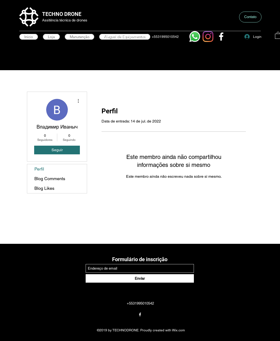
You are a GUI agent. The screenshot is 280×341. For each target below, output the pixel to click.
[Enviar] (140, 278)
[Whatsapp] (194, 36)
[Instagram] (208, 36)
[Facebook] (221, 36)
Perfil (39, 168)
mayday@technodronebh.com (126, 37)
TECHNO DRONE (61, 14)
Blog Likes (44, 188)
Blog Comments (49, 178)
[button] (250, 17)
